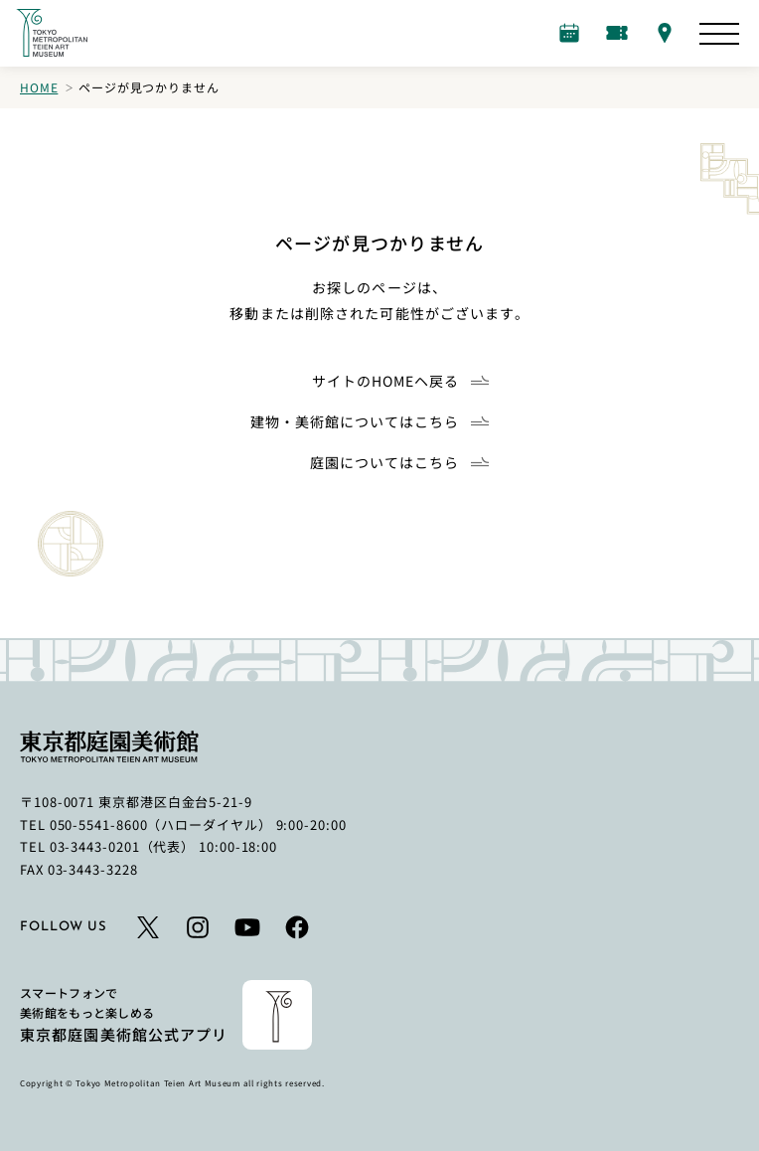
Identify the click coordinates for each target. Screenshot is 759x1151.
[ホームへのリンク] (51, 33)
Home (39, 87)
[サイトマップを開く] (719, 34)
